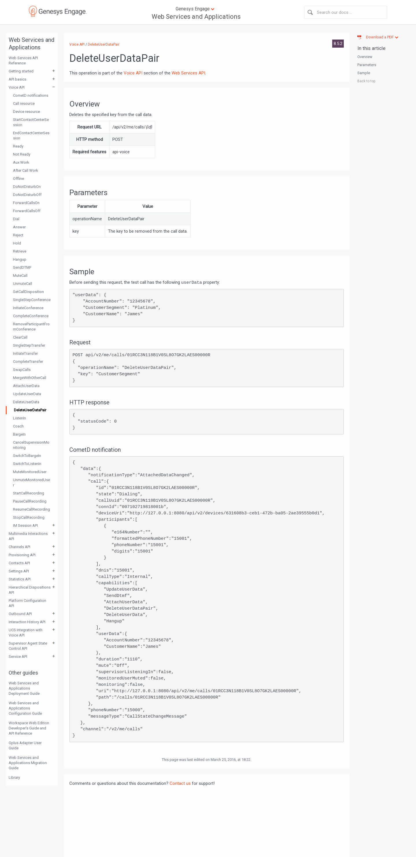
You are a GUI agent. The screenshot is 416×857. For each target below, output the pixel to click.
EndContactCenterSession (31, 135)
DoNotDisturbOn (27, 186)
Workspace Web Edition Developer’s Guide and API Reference (29, 728)
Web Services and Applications (196, 16)
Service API (18, 656)
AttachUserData (26, 386)
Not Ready (21, 154)
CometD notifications (30, 95)
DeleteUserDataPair (30, 410)
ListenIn (19, 418)
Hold (17, 243)
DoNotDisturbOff (27, 195)
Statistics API (20, 579)
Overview (364, 57)
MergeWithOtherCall (29, 378)
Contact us (180, 783)
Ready (18, 146)
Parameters (366, 65)
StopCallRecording (28, 517)
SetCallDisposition (28, 292)
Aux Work (21, 162)
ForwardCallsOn (26, 203)
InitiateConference (28, 308)
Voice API (17, 87)
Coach (18, 426)
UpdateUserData (27, 394)
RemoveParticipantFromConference (31, 326)
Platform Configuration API (27, 603)
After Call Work (25, 170)
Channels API (19, 547)
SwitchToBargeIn (27, 455)
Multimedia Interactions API (28, 536)
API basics (17, 79)
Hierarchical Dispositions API (30, 590)
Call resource (24, 103)
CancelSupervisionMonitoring (31, 445)
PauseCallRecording (30, 501)
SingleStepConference (32, 300)
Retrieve (19, 251)
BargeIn (19, 434)
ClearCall (20, 337)
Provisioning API (22, 555)
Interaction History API (27, 622)
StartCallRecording (28, 493)
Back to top (366, 81)
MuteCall (20, 275)
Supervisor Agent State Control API (28, 646)
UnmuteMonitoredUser (31, 482)
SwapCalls (22, 369)
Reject (18, 235)
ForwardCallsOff (26, 211)
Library (14, 777)
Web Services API (188, 73)
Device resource (26, 111)
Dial (16, 219)
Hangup (19, 259)
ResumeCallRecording (31, 509)
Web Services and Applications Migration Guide (28, 762)
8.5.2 (338, 43)
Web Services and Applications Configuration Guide (25, 708)
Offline (18, 178)
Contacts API (19, 563)
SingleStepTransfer (29, 345)
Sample (363, 73)
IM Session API (25, 525)
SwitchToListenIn (27, 464)
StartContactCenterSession (31, 122)
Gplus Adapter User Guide (25, 745)
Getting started (21, 71)
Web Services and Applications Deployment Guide (24, 688)
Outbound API (20, 614)
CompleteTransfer (28, 361)
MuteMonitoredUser (30, 472)
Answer (19, 227)
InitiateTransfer (25, 353)
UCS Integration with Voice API (25, 632)
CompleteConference (31, 316)
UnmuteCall (22, 283)
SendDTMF (22, 267)
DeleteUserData (26, 402)
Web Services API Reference (23, 60)
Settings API (19, 571)
